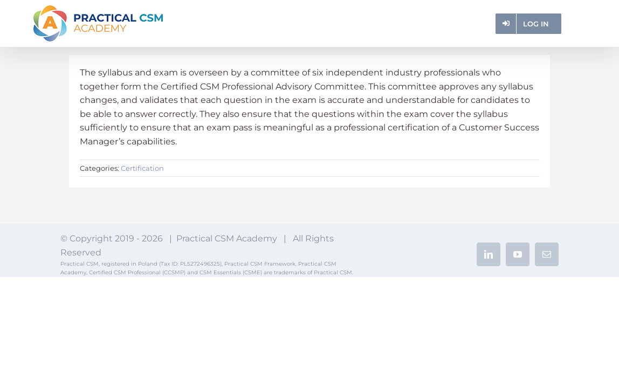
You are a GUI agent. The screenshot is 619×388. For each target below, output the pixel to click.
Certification (142, 168)
